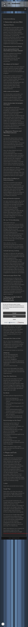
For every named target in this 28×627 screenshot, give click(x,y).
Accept (14, 313)
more (14, 319)
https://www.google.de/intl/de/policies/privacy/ (15, 533)
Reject (14, 316)
